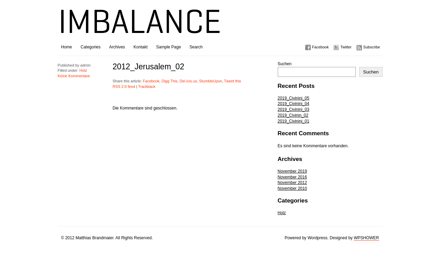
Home (66, 47)
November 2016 (292, 177)
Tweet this (232, 81)
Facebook (320, 47)
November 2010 (292, 188)
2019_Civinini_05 (293, 98)
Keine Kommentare (74, 76)
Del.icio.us (188, 81)
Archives (117, 47)
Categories (91, 47)
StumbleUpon (210, 81)
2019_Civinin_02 (293, 115)
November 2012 (292, 182)
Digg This (169, 81)
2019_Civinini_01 (293, 121)
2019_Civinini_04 (293, 103)
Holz (282, 212)
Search (195, 47)
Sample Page (168, 47)
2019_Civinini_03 (293, 109)
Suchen (285, 63)
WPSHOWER (366, 237)
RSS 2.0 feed (124, 86)
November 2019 (292, 171)
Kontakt (141, 47)
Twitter (345, 47)
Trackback (146, 86)
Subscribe (371, 47)
